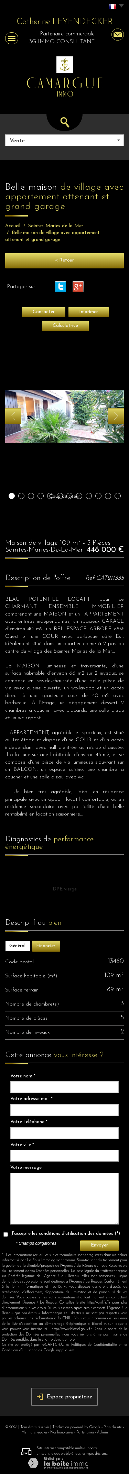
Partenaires (85, 1432)
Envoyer (99, 1245)
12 (118, 496)
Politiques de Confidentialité (94, 1345)
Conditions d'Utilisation (19, 1350)
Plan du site (113, 1427)
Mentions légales (34, 1432)
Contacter (44, 311)
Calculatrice (65, 325)
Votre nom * (22, 1076)
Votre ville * (22, 1145)
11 (108, 496)
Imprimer (88, 311)
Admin (102, 1432)
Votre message (26, 1167)
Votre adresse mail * (31, 1099)
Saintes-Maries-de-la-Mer (55, 226)
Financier (45, 946)
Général (17, 946)
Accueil (12, 226)
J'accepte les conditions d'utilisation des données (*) (65, 1233)
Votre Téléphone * (28, 1122)
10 (98, 496)
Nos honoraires (61, 1432)
